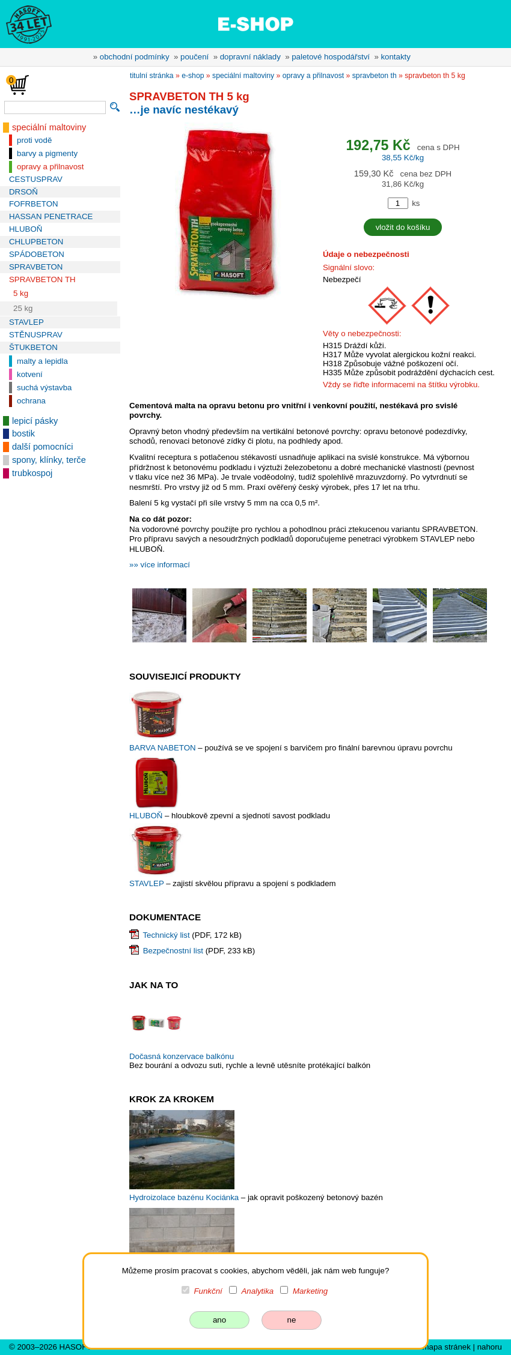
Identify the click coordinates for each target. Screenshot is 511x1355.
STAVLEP (26, 322)
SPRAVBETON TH (42, 279)
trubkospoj (32, 473)
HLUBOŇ (25, 229)
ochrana (31, 400)
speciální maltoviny (49, 127)
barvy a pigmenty (47, 153)
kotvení (30, 374)
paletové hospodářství (331, 56)
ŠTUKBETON (33, 347)
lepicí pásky (35, 421)
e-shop (193, 75)
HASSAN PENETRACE (51, 216)
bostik (23, 433)
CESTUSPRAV (36, 179)
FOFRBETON (33, 203)
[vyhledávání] (55, 107)
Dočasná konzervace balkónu (181, 1056)
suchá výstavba (44, 387)
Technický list (165, 935)
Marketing (310, 1291)
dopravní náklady (250, 56)
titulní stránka (152, 75)
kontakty (395, 56)
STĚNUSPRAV (36, 334)
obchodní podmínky (135, 56)
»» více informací (159, 564)
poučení (194, 56)
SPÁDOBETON (36, 254)
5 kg (20, 293)
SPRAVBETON (36, 266)
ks (416, 203)
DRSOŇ (23, 191)
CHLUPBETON (36, 241)
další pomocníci (42, 446)
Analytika (257, 1291)
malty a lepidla (42, 361)
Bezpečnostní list (173, 950)
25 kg (22, 308)
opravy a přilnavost (50, 166)
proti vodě (34, 140)
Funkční (208, 1291)
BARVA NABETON (163, 747)
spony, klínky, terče (49, 460)
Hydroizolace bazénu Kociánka (184, 1197)
